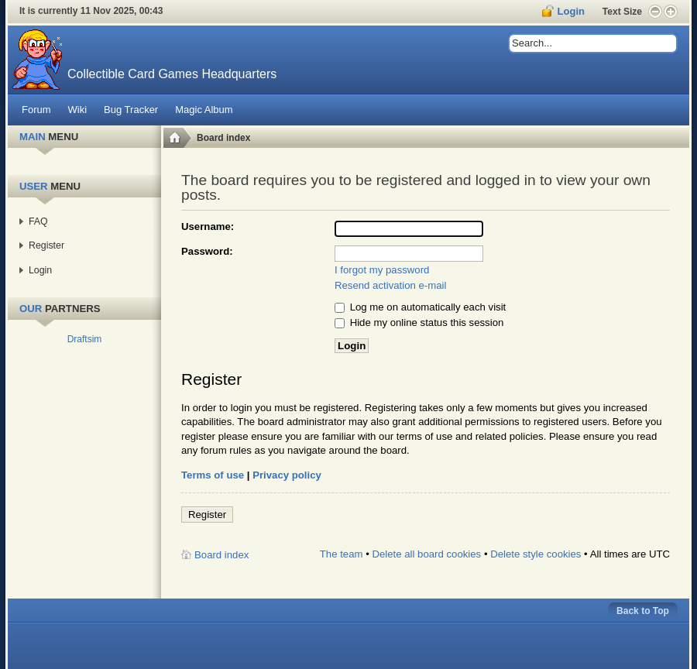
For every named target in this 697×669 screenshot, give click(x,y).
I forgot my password (382, 270)
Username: (207, 226)
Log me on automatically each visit (420, 307)
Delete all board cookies (426, 554)
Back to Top (642, 611)
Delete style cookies (535, 554)
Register (207, 514)
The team (341, 554)
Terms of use (212, 475)
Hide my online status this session (419, 322)
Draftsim (84, 339)
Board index (223, 137)
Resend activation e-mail (390, 285)
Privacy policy (286, 475)
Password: (207, 251)
